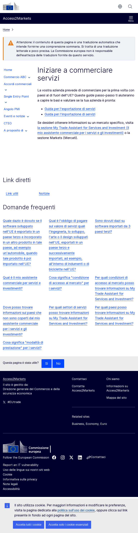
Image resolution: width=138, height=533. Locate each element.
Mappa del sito (116, 397)
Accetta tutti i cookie (28, 524)
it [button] (120, 6)
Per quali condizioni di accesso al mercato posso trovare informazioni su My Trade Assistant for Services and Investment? (115, 288)
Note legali (10, 484)
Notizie (44, 193)
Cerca (130, 6)
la (39, 128)
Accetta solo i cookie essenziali (68, 524)
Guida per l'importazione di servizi (70, 114)
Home (6, 29)
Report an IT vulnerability (20, 465)
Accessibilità (11, 489)
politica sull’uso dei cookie (76, 510)
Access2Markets (14, 379)
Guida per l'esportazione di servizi (70, 109)
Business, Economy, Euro (89, 424)
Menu (131, 19)
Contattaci (98, 457)
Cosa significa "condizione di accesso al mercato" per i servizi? (69, 283)
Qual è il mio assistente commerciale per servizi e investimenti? (22, 283)
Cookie (7, 474)
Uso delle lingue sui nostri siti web (26, 470)
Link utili (12, 193)
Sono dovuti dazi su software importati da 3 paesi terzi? (112, 226)
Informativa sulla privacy (20, 479)
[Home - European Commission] (29, 448)
